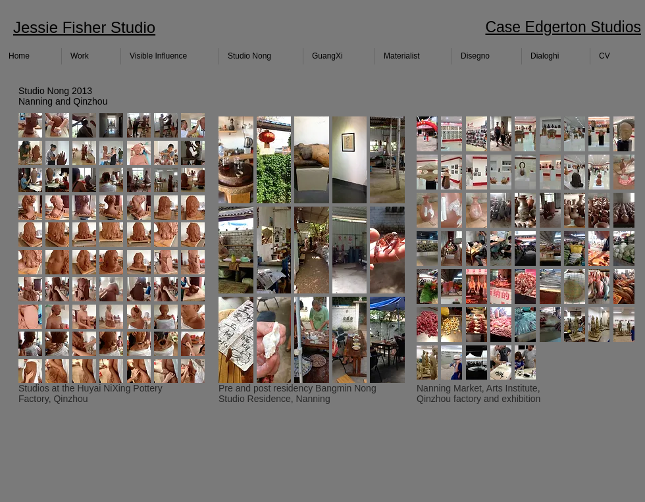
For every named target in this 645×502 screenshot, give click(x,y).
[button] (30, 125)
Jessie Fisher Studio (84, 27)
